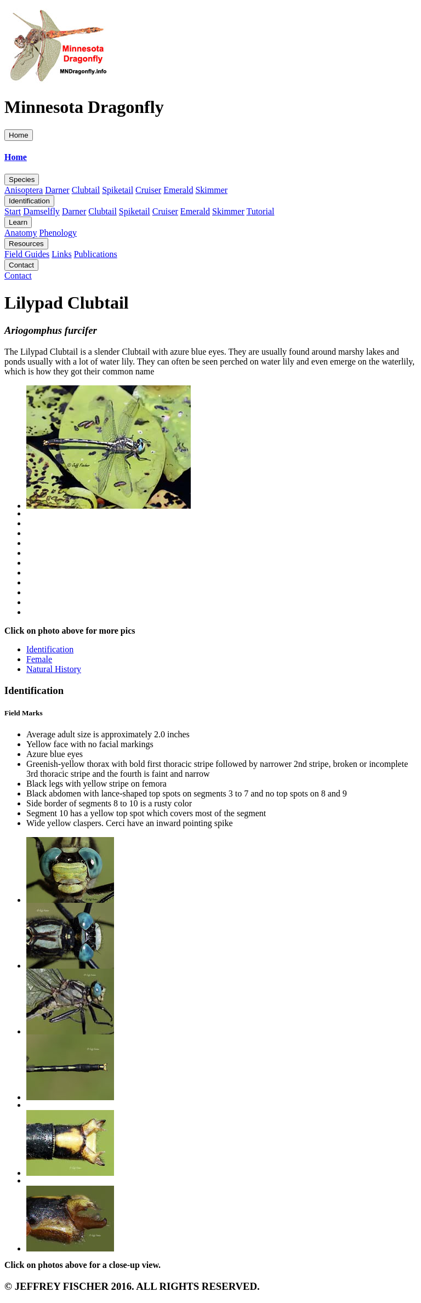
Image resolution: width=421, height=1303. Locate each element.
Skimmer (211, 190)
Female (39, 659)
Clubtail (86, 190)
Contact (21, 265)
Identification (29, 201)
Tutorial (260, 211)
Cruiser (148, 190)
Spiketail (117, 190)
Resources (26, 244)
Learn (18, 222)
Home (19, 135)
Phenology (58, 232)
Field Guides (26, 254)
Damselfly (41, 211)
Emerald (178, 190)
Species (22, 179)
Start (12, 211)
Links (61, 254)
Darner (57, 190)
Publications (95, 254)
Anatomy (20, 232)
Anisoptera (23, 190)
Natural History (53, 669)
